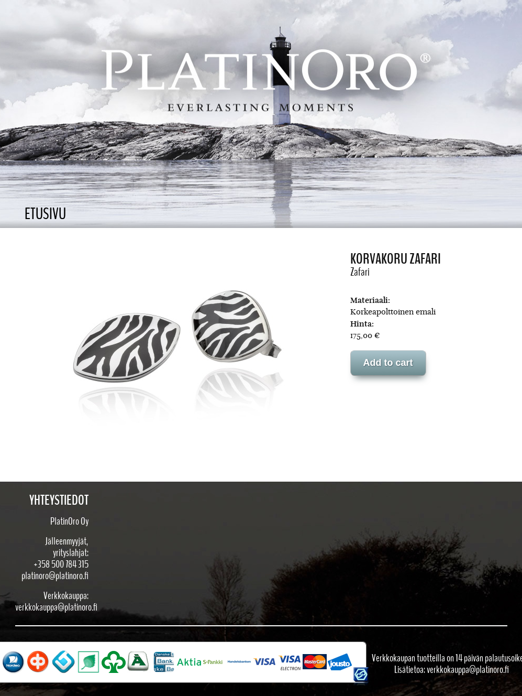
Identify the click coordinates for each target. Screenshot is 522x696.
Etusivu (45, 214)
